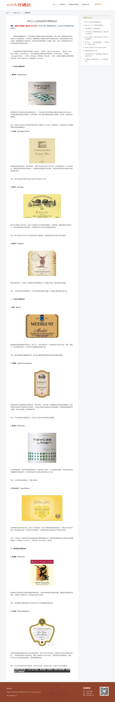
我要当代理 (85, 4)
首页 (54, 4)
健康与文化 (16, 13)
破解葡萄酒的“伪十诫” (91, 50)
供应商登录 (97, 4)
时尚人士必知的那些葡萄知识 (93, 22)
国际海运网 (9, 688)
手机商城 (62, 4)
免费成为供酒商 (73, 4)
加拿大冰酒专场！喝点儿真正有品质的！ (96, 47)
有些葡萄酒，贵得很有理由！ (93, 28)
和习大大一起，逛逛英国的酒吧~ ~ (94, 25)
